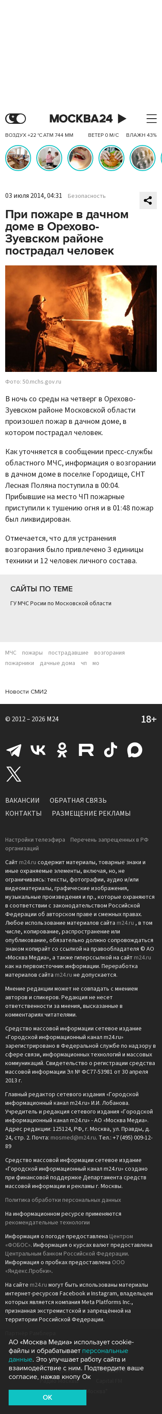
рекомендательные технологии (47, 1222)
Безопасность (87, 196)
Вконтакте (38, 750)
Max (134, 750)
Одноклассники (62, 750)
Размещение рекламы (91, 813)
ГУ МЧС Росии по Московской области (60, 603)
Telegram (13, 750)
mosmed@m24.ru (73, 1137)
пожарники (19, 663)
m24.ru (27, 862)
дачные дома (57, 663)
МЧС (10, 653)
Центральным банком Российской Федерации (66, 1253)
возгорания (109, 653)
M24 (53, 719)
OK (47, 1397)
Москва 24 (81, 119)
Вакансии (22, 800)
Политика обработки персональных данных (63, 1200)
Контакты (23, 813)
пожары (32, 653)
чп (84, 663)
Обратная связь (78, 800)
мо (95, 663)
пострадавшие (68, 653)
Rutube (86, 750)
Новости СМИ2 (26, 691)
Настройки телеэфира (35, 840)
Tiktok (110, 750)
